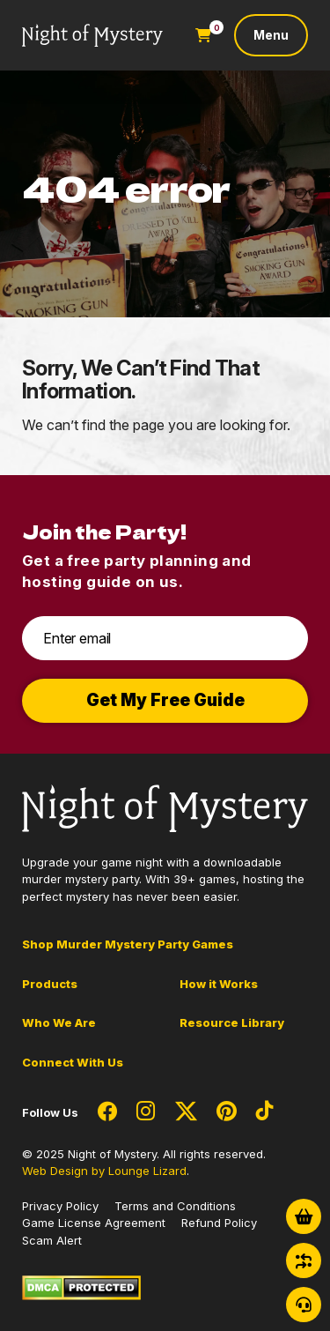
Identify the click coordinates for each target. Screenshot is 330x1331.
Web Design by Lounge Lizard (104, 1171)
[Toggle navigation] (271, 35)
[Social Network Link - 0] (107, 1112)
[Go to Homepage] (92, 36)
